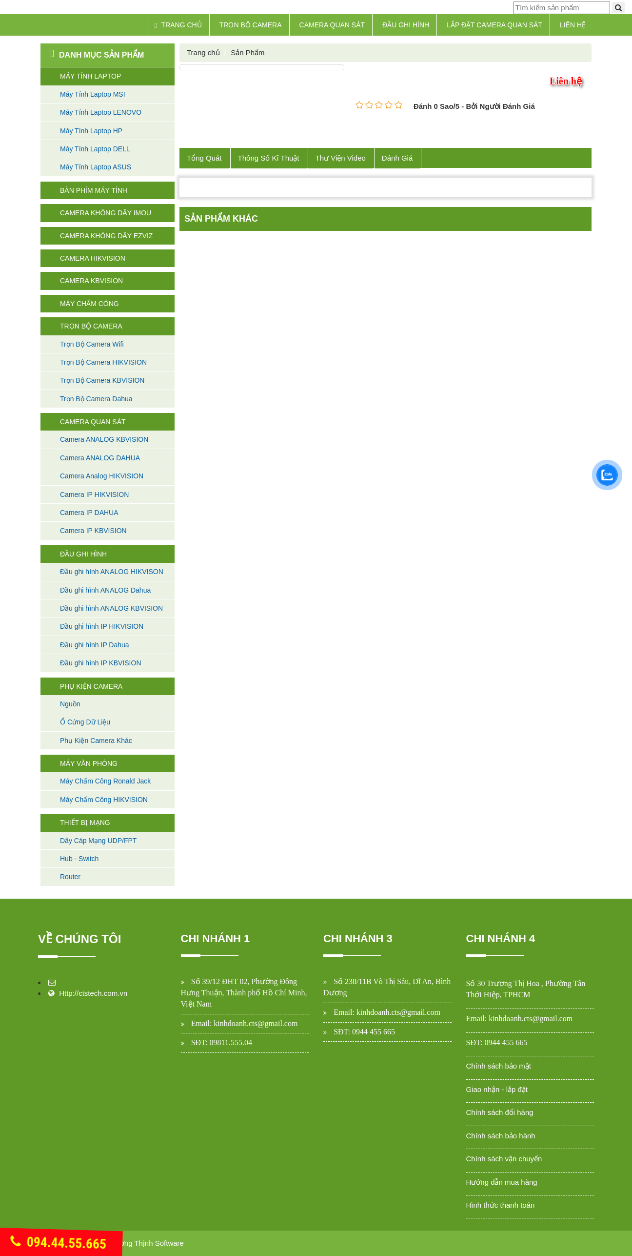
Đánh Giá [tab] (397, 158)
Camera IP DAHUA (89, 512)
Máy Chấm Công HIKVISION (104, 799)
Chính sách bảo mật (499, 1066)
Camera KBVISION (91, 281)
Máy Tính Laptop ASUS (95, 167)
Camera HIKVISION (92, 258)
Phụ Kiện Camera (91, 686)
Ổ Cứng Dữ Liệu (85, 722)
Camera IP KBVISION (93, 531)
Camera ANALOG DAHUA (100, 458)
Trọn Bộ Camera (250, 25)
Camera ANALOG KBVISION (104, 439)
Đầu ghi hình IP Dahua (94, 645)
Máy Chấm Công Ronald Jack (105, 781)
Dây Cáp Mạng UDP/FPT (98, 840)
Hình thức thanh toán (500, 1205)
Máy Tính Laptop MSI (92, 94)
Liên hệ (573, 25)
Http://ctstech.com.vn (93, 993)
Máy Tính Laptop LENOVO (100, 112)
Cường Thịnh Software (147, 1243)
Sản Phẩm (247, 52)
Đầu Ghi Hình (405, 25)
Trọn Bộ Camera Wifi (92, 344)
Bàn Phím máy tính (93, 190)
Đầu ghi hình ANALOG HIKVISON (111, 572)
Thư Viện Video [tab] (341, 158)
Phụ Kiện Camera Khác (96, 740)
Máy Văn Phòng (89, 763)
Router (70, 877)
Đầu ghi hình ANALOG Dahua (105, 590)
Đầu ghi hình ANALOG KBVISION (111, 608)
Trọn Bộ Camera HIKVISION (103, 362)
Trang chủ (178, 25)
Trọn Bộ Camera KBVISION (102, 380)
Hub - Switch (79, 859)
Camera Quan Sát (332, 25)
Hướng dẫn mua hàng (501, 1182)
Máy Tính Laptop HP (91, 131)
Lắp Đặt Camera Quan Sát (494, 25)
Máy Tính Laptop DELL (95, 149)
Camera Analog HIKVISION (101, 476)
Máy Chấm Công (89, 304)
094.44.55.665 (58, 1243)
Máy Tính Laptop (90, 76)
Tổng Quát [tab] (204, 158)
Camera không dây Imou (105, 213)
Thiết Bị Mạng (85, 822)
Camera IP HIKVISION (94, 494)
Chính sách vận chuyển (504, 1158)
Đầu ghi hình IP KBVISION (100, 663)
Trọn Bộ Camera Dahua (96, 399)
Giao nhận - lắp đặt (497, 1089)
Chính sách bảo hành (500, 1136)
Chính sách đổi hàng (499, 1112)
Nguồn (70, 704)
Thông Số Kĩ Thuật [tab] (268, 158)
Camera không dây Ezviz (106, 236)
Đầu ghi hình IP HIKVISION (101, 626)
